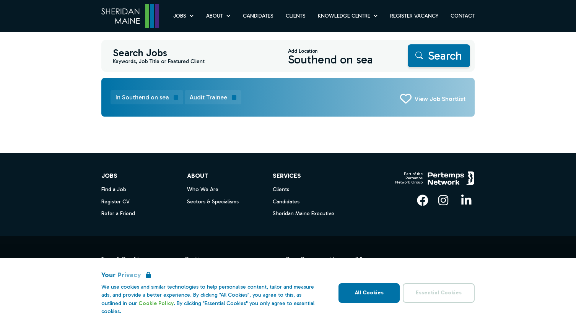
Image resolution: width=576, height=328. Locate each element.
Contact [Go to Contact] (463, 16)
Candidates (286, 201)
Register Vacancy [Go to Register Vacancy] (414, 16)
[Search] (439, 55)
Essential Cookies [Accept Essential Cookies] (439, 292)
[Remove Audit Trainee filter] (213, 97)
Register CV (115, 201)
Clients (281, 189)
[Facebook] (422, 200)
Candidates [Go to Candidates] (258, 16)
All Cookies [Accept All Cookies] (369, 292)
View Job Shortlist (440, 98)
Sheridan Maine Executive (303, 213)
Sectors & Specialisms (213, 201)
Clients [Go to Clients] (296, 16)
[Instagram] (443, 200)
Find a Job (113, 189)
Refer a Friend (118, 213)
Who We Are (202, 189)
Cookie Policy (156, 303)
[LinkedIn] (466, 200)
